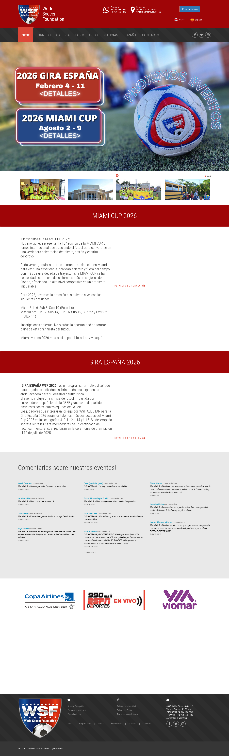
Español (199, 20)
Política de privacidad (126, 706)
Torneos (43, 35)
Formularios (86, 35)
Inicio (25, 35)
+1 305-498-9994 (185, 712)
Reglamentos (85, 723)
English (183, 20)
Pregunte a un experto (77, 710)
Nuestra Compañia (75, 706)
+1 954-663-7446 (185, 715)
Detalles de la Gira (127, 438)
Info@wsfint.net (180, 718)
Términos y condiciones (127, 714)
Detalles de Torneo (127, 286)
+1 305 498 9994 (120, 9)
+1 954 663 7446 (120, 12)
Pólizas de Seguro (125, 710)
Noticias (110, 35)
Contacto (150, 35)
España (130, 35)
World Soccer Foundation (53, 14)
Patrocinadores (74, 714)
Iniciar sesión (192, 9)
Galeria (63, 35)
